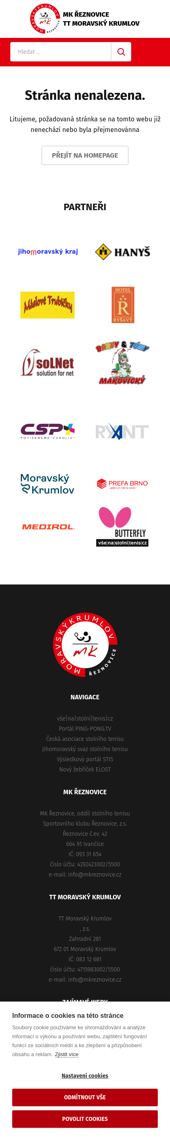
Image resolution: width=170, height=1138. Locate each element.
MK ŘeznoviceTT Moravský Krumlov (101, 19)
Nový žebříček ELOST (84, 769)
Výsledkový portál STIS (85, 759)
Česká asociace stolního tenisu (85, 739)
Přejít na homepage (85, 155)
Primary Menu (155, 52)
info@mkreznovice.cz (94, 874)
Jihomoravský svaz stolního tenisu (85, 749)
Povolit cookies (85, 1119)
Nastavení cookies (85, 1075)
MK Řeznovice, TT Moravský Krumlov (85, 645)
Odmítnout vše (85, 1097)
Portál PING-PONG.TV (85, 728)
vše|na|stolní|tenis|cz (85, 718)
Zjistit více (67, 1054)
